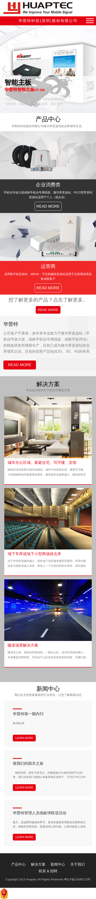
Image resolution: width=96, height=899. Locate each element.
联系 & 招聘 (48, 871)
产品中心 (18, 864)
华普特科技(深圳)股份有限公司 (47, 21)
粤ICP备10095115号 (77, 879)
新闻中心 (58, 864)
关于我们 (77, 864)
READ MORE (48, 310)
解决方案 (38, 864)
